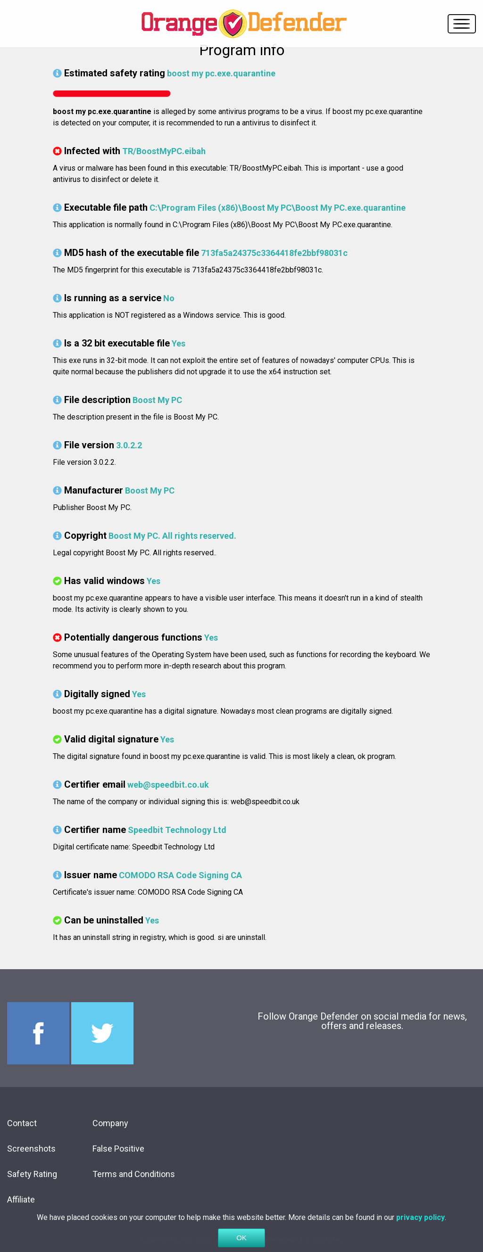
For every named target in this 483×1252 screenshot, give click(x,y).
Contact (22, 1123)
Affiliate (21, 1199)
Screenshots (31, 1148)
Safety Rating (32, 1174)
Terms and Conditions (133, 1174)
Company (110, 1123)
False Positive (118, 1148)
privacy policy (420, 1230)
